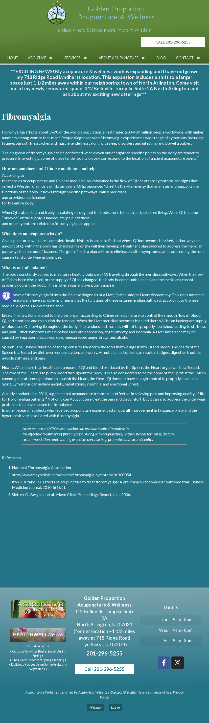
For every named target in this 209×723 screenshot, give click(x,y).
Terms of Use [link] (162, 692)
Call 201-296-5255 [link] (104, 669)
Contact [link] (185, 58)
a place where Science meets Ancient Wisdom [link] (104, 30)
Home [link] (12, 58)
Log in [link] (115, 707)
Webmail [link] (95, 707)
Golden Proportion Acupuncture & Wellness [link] (116, 13)
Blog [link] (161, 58)
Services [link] (72, 58)
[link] (6, 295)
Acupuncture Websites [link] (42, 692)
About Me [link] (37, 58)
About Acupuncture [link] (119, 58)
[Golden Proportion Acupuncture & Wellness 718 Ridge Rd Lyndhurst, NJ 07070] (104, 550)
